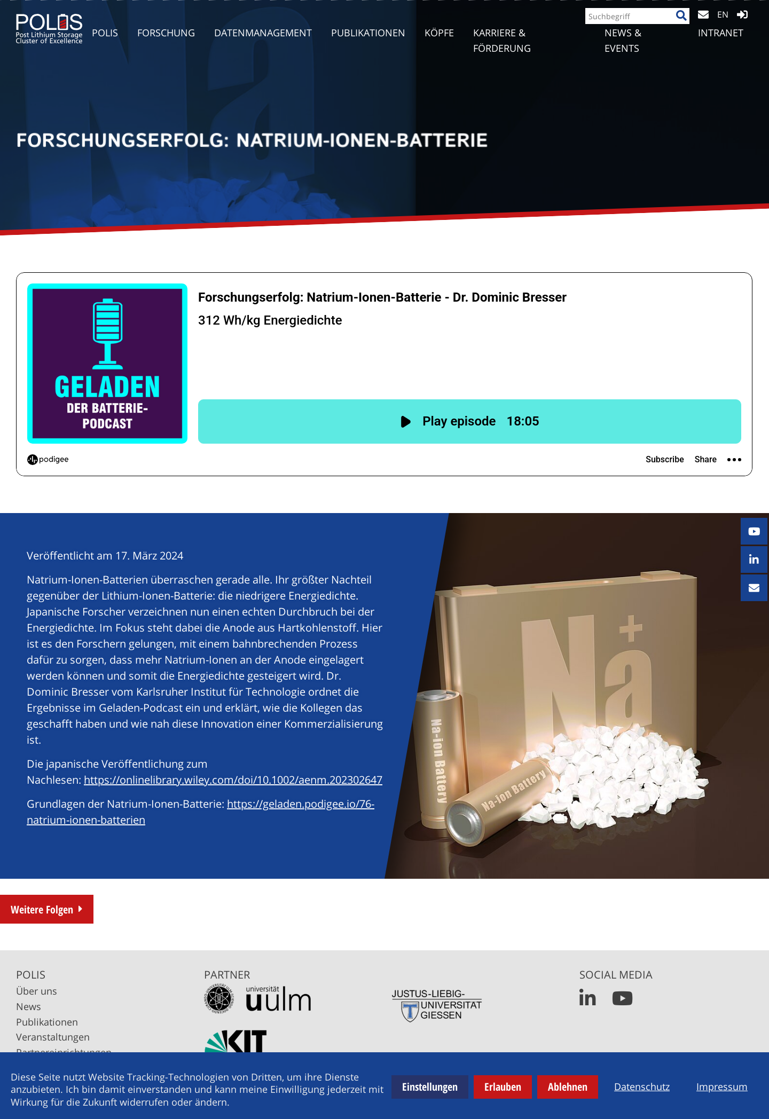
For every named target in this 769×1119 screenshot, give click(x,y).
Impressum (722, 1086)
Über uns (36, 990)
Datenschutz (642, 1086)
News (28, 1006)
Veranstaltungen (53, 1036)
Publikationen (47, 1021)
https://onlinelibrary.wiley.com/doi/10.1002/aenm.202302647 (233, 780)
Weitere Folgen (42, 909)
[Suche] (677, 25)
